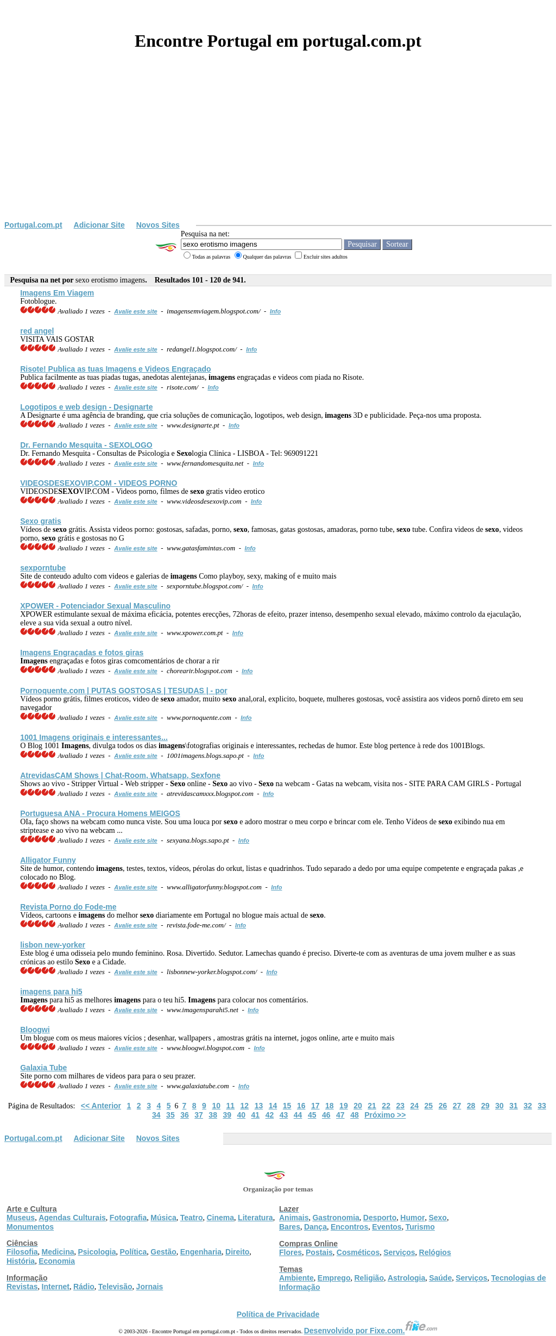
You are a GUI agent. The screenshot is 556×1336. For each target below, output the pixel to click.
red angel (37, 331)
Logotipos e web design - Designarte (86, 407)
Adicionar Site (99, 225)
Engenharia (201, 1251)
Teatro (191, 1217)
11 (230, 1105)
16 (301, 1105)
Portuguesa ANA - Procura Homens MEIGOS (100, 813)
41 (255, 1115)
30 (499, 1105)
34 (156, 1115)
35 (170, 1115)
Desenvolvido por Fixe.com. (371, 1330)
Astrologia (406, 1278)
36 (184, 1115)
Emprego (334, 1278)
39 (227, 1115)
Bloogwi (34, 1029)
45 (312, 1115)
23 (400, 1105)
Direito (237, 1251)
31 (513, 1105)
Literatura (255, 1217)
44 (298, 1115)
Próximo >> (385, 1115)
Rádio (83, 1286)
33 (542, 1105)
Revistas (22, 1286)
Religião (368, 1278)
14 (273, 1105)
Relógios (435, 1252)
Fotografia (128, 1217)
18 (329, 1105)
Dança (315, 1226)
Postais (319, 1252)
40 (241, 1115)
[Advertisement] (278, 139)
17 (315, 1105)
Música (163, 1217)
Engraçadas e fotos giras (81, 652)
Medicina (58, 1251)
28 (471, 1105)
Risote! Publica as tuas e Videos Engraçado (115, 369)
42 (270, 1115)
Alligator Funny (48, 860)
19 (343, 1105)
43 (284, 1115)
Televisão (115, 1286)
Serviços (399, 1252)
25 (429, 1105)
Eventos (386, 1226)
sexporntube (43, 567)
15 (287, 1105)
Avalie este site (135, 311)
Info (275, 311)
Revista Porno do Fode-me (68, 906)
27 (457, 1105)
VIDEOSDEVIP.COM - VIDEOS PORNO (98, 483)
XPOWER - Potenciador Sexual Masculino (95, 605)
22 (386, 1105)
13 (259, 1105)
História (21, 1261)
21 (372, 1105)
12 (245, 1105)
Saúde (440, 1278)
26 (443, 1105)
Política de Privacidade (278, 1314)
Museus (21, 1217)
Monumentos (30, 1226)
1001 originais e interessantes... (94, 737)
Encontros (349, 1226)
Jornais (149, 1286)
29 (485, 1105)
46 (326, 1115)
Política (133, 1251)
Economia (57, 1261)
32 (527, 1105)
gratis (40, 521)
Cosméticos (358, 1252)
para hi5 (51, 991)
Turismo (420, 1226)
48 (354, 1115)
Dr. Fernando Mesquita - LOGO (86, 445)
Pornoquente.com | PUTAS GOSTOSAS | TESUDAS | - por (124, 690)
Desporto (379, 1217)
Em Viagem (57, 292)
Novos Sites (158, 225)
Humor (412, 1217)
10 (216, 1105)
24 (414, 1105)
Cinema (221, 1217)
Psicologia (97, 1251)
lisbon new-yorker (52, 944)
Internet (56, 1286)
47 (340, 1115)
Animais (293, 1217)
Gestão (163, 1251)
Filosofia (22, 1251)
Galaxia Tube (43, 1067)
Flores (290, 1252)
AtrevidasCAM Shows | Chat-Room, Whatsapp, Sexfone (120, 775)
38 (212, 1115)
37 (198, 1115)
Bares (289, 1226)
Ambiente (296, 1278)
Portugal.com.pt (33, 225)
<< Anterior (101, 1105)
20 (357, 1105)
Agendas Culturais (72, 1217)
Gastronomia (335, 1217)
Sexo (437, 1217)
